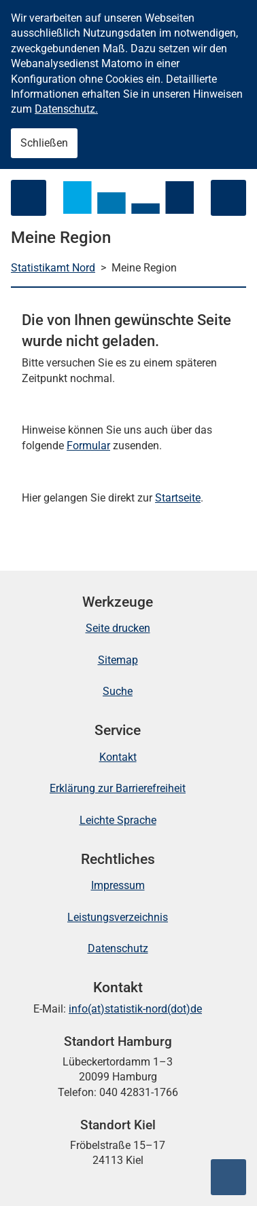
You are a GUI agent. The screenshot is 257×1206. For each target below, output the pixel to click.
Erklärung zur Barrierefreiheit (118, 788)
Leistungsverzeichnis (117, 917)
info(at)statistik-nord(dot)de (135, 1008)
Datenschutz (118, 948)
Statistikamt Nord (53, 267)
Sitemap (118, 660)
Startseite (178, 497)
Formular (88, 445)
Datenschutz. (66, 108)
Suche (118, 691)
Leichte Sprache (118, 820)
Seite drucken (118, 628)
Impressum (118, 885)
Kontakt (118, 757)
